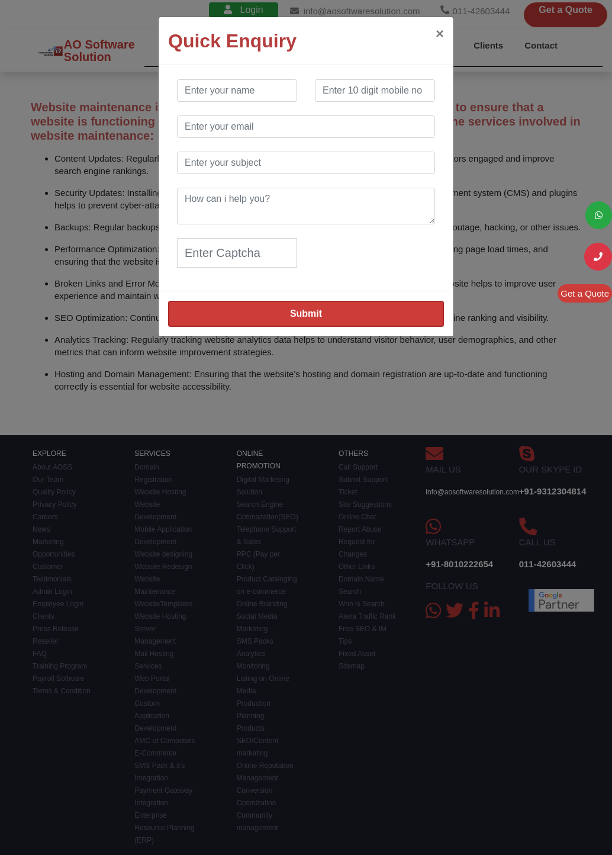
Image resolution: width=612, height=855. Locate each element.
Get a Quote (585, 293)
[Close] (439, 33)
